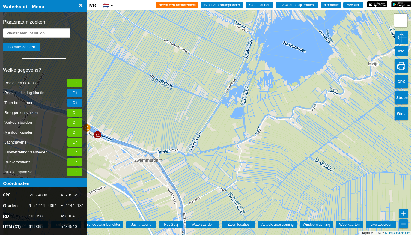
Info (401, 51)
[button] (97, 134)
